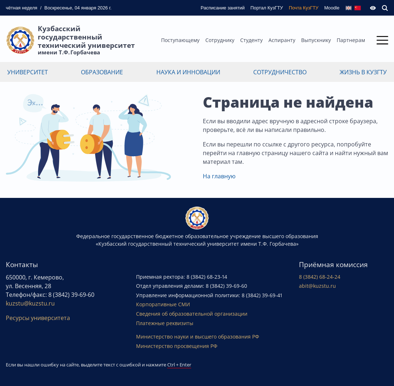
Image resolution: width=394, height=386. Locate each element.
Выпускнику (316, 40)
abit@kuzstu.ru (317, 285)
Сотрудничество (280, 72)
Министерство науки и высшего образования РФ (197, 336)
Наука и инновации (188, 72)
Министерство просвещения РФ (176, 346)
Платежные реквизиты (164, 323)
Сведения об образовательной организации (191, 313)
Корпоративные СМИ (163, 304)
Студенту (251, 40)
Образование (102, 72)
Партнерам (351, 40)
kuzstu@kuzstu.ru (30, 303)
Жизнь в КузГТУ (363, 72)
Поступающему (180, 40)
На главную (219, 176)
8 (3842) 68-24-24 (319, 276)
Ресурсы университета (38, 318)
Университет (27, 72)
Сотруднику (219, 40)
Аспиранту (281, 40)
